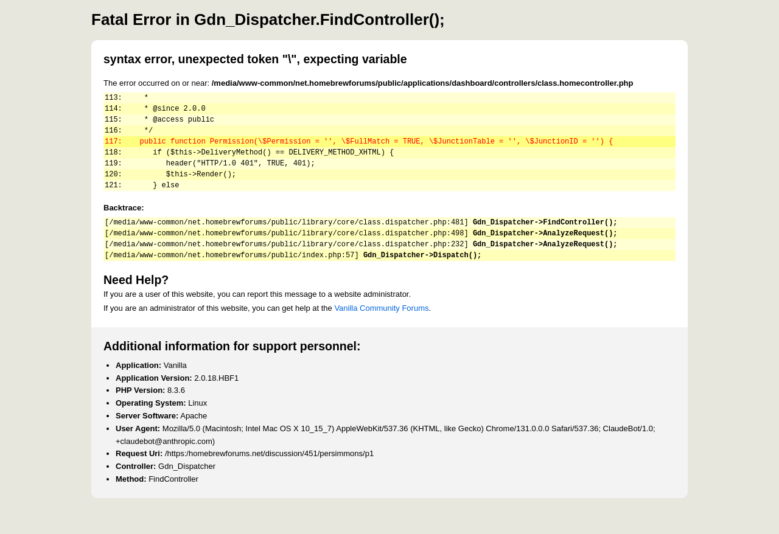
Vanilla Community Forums (381, 331)
